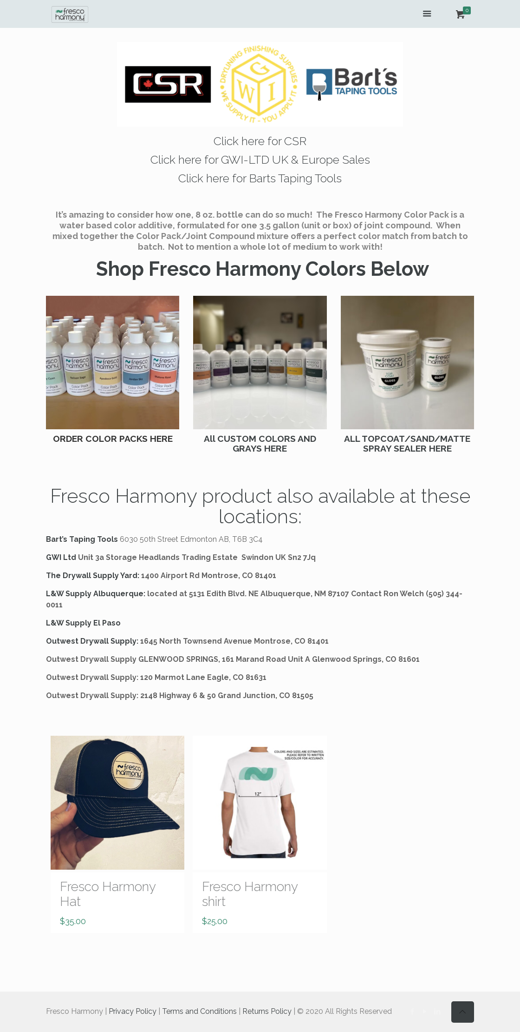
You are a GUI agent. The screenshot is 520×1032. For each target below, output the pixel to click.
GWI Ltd (61, 557)
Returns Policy (267, 1011)
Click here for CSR (260, 141)
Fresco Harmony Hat (108, 894)
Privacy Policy (132, 1011)
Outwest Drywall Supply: (92, 641)
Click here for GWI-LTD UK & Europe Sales (260, 159)
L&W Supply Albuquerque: (95, 593)
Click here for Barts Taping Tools (260, 178)
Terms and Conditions (199, 1011)
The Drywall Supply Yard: (92, 575)
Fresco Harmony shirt (250, 894)
